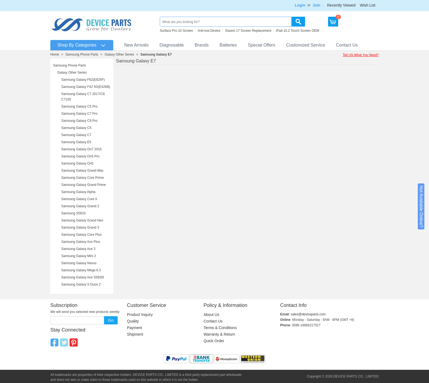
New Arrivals (136, 45)
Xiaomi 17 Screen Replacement (248, 31)
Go (111, 320)
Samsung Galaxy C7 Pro (79, 114)
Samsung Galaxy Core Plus (81, 235)
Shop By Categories (76, 45)
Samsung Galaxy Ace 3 (78, 249)
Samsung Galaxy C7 (76, 135)
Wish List (367, 5)
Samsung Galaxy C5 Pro (79, 106)
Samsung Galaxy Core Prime (82, 178)
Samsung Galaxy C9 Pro (79, 121)
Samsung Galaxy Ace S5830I (82, 277)
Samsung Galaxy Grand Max (82, 170)
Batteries (228, 45)
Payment (134, 328)
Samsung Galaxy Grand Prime (83, 185)
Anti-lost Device (209, 31)
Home (54, 54)
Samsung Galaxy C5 (76, 128)
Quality (133, 321)
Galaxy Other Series (119, 54)
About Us (211, 314)
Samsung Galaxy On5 (77, 163)
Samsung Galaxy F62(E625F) (83, 80)
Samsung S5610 (73, 213)
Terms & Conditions (220, 328)
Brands (202, 45)
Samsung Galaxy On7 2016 (81, 149)
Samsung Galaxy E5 (76, 142)
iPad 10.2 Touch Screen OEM (297, 31)
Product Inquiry (140, 314)
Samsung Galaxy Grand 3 (80, 227)
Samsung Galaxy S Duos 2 (81, 284)
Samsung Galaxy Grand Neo (82, 220)
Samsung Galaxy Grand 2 (80, 206)
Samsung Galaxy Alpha (78, 192)
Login (300, 5)
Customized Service (305, 45)
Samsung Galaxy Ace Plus (80, 242)
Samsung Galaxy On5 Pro (80, 156)
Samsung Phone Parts (81, 54)
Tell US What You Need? (361, 55)
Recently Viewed (341, 5)
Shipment (135, 334)
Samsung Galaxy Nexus (79, 263)
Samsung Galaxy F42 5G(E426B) (85, 87)
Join (316, 5)
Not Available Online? (421, 207)
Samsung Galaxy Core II (79, 199)
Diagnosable (172, 45)
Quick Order (214, 341)
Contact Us (347, 45)
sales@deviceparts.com (308, 314)
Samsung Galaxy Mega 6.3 (81, 270)
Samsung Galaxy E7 (156, 54)
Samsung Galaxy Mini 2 (78, 256)
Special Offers (261, 45)
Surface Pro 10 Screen (176, 31)
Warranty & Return (219, 334)
